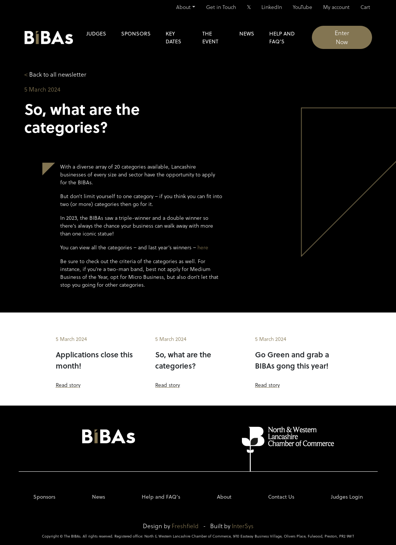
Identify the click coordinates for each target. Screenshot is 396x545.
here (202, 247)
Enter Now (342, 37)
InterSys (243, 525)
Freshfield (185, 525)
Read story (68, 385)
